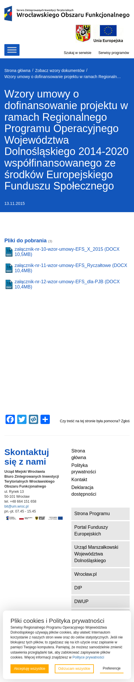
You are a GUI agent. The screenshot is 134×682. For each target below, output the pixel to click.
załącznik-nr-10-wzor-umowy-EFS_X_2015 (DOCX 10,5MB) (67, 252)
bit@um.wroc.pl (16, 506)
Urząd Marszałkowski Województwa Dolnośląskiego (96, 554)
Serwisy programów (113, 53)
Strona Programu (92, 513)
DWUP (81, 601)
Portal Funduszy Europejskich (91, 530)
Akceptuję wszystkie (29, 669)
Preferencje (112, 668)
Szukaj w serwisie (77, 53)
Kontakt (79, 479)
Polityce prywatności (88, 657)
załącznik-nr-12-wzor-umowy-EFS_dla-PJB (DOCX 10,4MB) (67, 284)
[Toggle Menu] (12, 50)
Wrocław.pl (85, 574)
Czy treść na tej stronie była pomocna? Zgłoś (95, 421)
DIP (78, 587)
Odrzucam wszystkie (74, 669)
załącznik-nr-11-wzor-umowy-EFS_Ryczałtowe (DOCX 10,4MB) (71, 268)
